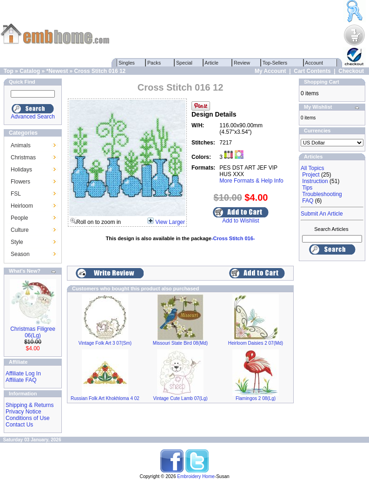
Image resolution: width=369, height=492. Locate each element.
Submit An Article (322, 213)
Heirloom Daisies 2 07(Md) (255, 343)
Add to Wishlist (240, 220)
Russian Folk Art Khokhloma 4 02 (105, 398)
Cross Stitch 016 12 (100, 71)
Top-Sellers (275, 63)
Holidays (21, 169)
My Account (270, 71)
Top (8, 71)
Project (310, 174)
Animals (21, 145)
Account (314, 63)
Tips (307, 187)
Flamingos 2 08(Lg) (256, 398)
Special (184, 63)
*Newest (57, 71)
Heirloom (22, 206)
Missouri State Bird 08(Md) (180, 343)
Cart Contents (312, 71)
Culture (20, 230)
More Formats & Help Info (251, 180)
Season (20, 254)
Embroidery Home (196, 476)
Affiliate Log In (23, 373)
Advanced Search (33, 116)
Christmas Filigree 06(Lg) (32, 332)
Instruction (315, 181)
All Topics (312, 168)
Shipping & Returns (29, 405)
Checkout (351, 71)
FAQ (307, 200)
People (19, 218)
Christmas (23, 157)
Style (17, 242)
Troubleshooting (322, 194)
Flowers (20, 181)
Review (241, 63)
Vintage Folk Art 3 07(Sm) (105, 343)
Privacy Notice (23, 411)
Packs (154, 63)
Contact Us (19, 424)
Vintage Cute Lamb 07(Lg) (180, 398)
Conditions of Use (28, 418)
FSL (16, 193)
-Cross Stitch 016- (233, 238)
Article (212, 63)
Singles (126, 63)
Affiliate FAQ (21, 380)
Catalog (30, 71)
